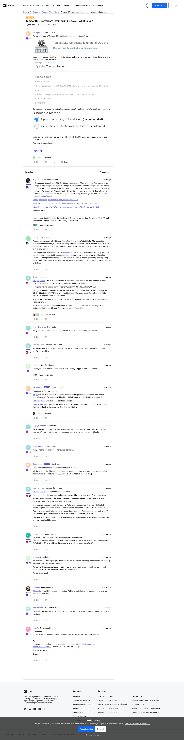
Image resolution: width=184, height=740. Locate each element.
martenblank (38, 608)
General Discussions (30, 5)
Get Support (48, 5)
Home (25, 12)
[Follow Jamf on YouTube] (34, 709)
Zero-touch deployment (107, 700)
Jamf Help (77, 696)
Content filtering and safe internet (146, 712)
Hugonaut (37, 179)
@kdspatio (37, 591)
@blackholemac (39, 401)
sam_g (35, 237)
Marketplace (78, 712)
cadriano (36, 587)
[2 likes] (43, 225)
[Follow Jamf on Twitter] (25, 709)
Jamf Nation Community (83, 704)
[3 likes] (44, 314)
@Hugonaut (68, 252)
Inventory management (107, 712)
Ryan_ (35, 277)
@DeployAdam (39, 281)
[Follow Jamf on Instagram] (39, 709)
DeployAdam (38, 32)
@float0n (46, 305)
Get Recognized (82, 5)
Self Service (137, 696)
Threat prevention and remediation (146, 708)
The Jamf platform (105, 696)
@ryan (35, 395)
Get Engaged (99, 5)
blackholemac (38, 345)
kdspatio (36, 365)
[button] (159, 5)
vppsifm (36, 628)
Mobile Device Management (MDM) (112, 704)
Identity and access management (145, 700)
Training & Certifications (82, 700)
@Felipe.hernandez (41, 404)
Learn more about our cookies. (137, 724)
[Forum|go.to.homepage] (9, 5)
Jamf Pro (38, 151)
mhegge (36, 557)
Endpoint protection (140, 704)
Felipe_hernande (39, 327)
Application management (108, 708)
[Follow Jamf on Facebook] (44, 709)
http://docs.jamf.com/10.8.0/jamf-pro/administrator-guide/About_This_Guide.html (66, 207)
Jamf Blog (77, 708)
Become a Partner (80, 716)
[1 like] (42, 157)
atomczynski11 (38, 534)
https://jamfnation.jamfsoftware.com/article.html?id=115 (55, 200)
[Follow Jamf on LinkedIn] (30, 709)
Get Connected (64, 5)
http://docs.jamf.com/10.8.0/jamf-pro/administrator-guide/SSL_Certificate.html (65, 203)
